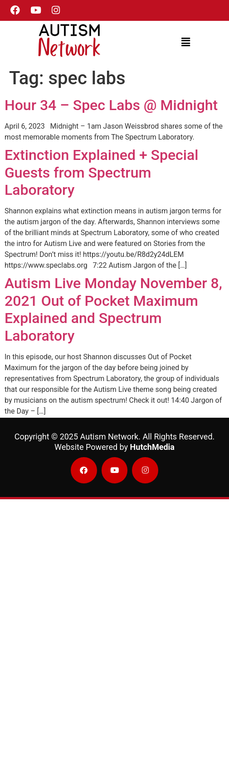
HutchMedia (152, 447)
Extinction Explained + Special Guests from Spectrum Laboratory (101, 172)
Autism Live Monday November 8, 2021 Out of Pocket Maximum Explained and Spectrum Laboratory (113, 309)
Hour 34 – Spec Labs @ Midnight (111, 105)
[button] (185, 42)
